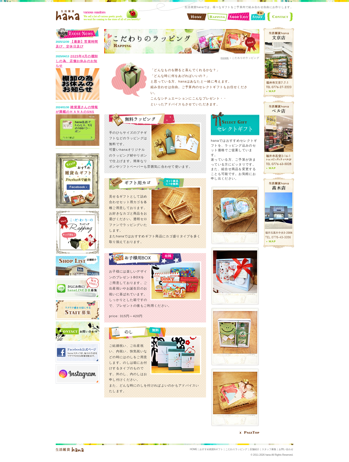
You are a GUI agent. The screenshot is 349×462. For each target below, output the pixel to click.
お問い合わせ (286, 449)
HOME (225, 58)
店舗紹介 (254, 449)
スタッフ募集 (269, 449)
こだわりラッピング (236, 449)
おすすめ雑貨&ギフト (211, 449)
